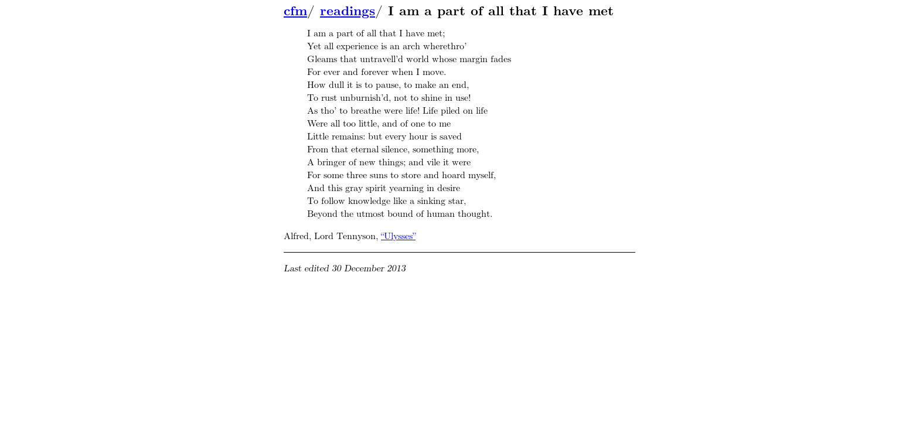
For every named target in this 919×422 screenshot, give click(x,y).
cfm (295, 11)
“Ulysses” (398, 235)
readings (347, 11)
